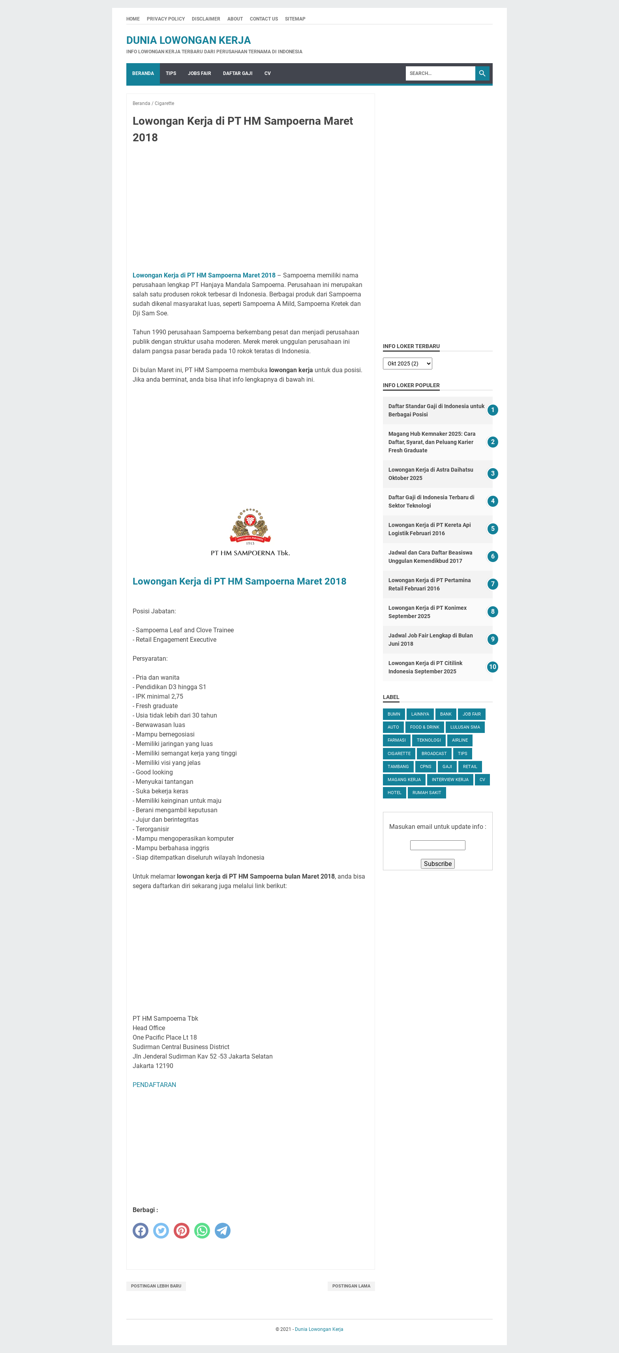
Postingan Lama (351, 1286)
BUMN (394, 714)
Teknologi (429, 740)
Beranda (143, 73)
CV (267, 73)
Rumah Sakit (427, 792)
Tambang (398, 766)
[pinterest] (181, 1231)
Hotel (394, 792)
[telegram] (223, 1231)
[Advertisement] (250, 209)
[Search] (440, 73)
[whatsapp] (202, 1231)
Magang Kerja (404, 779)
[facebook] (140, 1231)
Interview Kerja (450, 779)
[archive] (407, 363)
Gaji (447, 766)
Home (133, 19)
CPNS (425, 766)
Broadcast (434, 753)
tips (462, 753)
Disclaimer (206, 19)
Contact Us (264, 19)
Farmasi (397, 740)
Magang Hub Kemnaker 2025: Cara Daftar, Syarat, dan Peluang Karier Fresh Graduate (432, 442)
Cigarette (399, 753)
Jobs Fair (199, 73)
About (235, 19)
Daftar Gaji (238, 73)
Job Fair (472, 714)
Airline (460, 740)
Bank (446, 714)
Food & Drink (424, 727)
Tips (171, 73)
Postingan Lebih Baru (156, 1286)
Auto (393, 727)
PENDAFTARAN (154, 1085)
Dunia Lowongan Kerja (188, 40)
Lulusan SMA (465, 727)
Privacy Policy (166, 19)
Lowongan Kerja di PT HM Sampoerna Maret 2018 (204, 275)
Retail (470, 766)
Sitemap (295, 19)
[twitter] (161, 1231)
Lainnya (420, 714)
